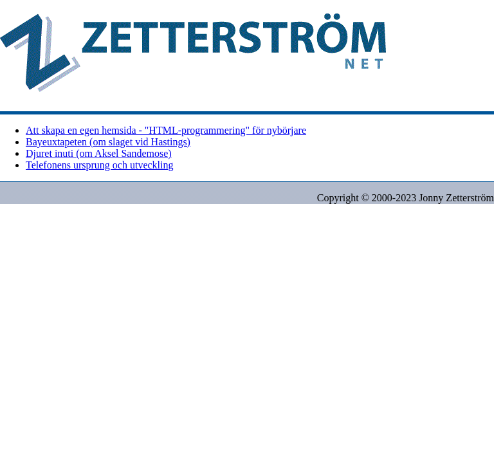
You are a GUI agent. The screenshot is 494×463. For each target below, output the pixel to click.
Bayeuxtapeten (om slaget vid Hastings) (108, 141)
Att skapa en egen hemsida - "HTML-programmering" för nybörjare (166, 130)
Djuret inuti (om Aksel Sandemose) (99, 153)
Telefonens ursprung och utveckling (99, 164)
